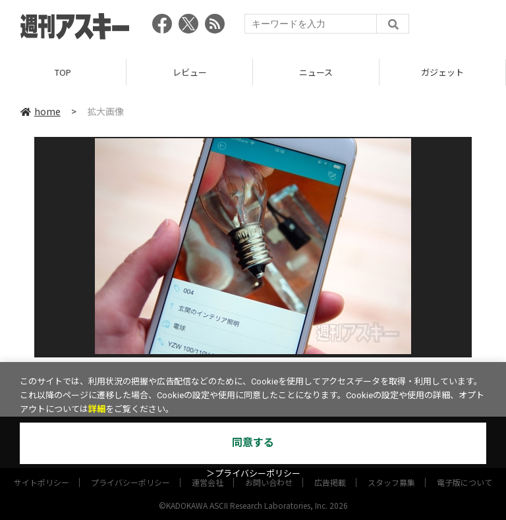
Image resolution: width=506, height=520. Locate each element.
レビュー (190, 72)
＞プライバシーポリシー (253, 474)
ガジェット (442, 72)
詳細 (96, 409)
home (40, 111)
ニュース (316, 72)
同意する (253, 442)
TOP (63, 72)
